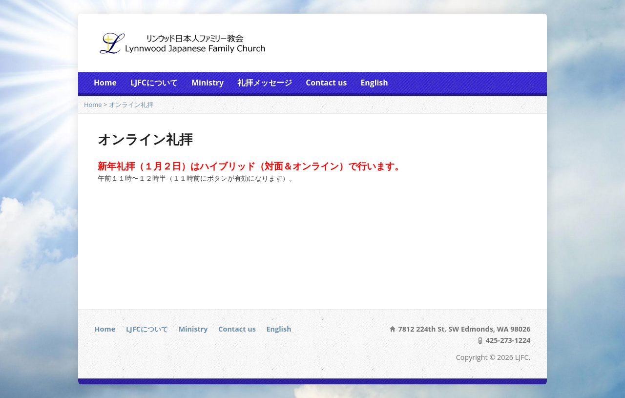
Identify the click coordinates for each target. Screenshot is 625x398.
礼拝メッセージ (264, 82)
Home (105, 82)
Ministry (207, 82)
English (374, 82)
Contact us (326, 82)
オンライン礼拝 (131, 104)
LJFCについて (154, 82)
